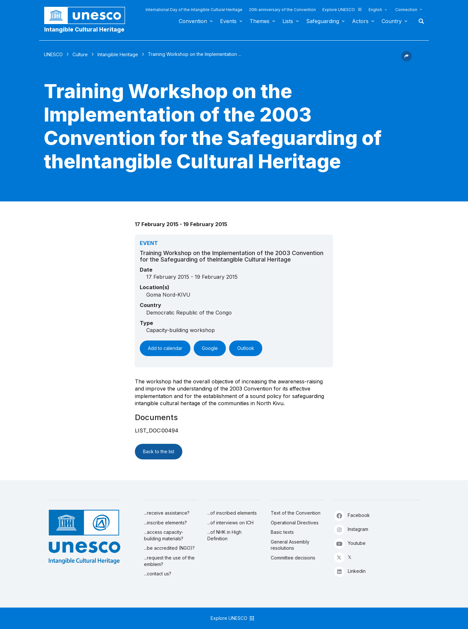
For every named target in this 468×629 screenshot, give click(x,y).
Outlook (245, 348)
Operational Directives (294, 522)
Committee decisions (293, 557)
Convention (193, 21)
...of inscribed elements (232, 513)
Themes (259, 21)
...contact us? (157, 573)
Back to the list (158, 451)
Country (392, 21)
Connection (406, 9)
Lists (287, 21)
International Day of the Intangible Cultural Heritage (194, 9)
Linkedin (350, 571)
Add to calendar (165, 348)
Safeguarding (322, 21)
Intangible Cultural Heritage (84, 29)
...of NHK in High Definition (224, 535)
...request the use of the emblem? (169, 561)
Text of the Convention (295, 513)
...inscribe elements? (165, 522)
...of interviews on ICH (230, 522)
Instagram (351, 529)
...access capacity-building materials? (163, 535)
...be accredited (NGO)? (169, 548)
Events (228, 21)
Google (210, 348)
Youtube (350, 543)
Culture (80, 54)
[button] (406, 59)
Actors (360, 21)
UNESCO (53, 54)
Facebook (352, 515)
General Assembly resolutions (290, 545)
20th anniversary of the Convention (282, 9)
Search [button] (419, 21)
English (375, 9)
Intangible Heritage (118, 54)
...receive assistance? (166, 513)
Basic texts (282, 532)
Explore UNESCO (342, 9)
